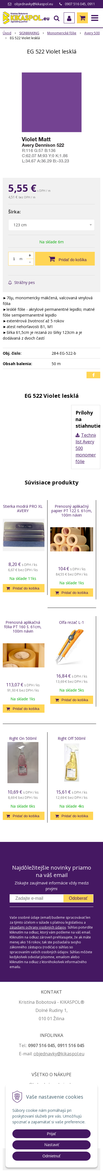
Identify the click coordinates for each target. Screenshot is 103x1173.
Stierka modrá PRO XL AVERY (23, 508)
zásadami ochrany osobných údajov (38, 927)
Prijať (51, 1134)
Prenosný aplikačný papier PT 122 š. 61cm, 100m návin (71, 511)
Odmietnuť (52, 1156)
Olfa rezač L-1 (71, 622)
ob (36, 1054)
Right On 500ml (23, 738)
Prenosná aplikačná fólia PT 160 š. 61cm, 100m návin (22, 627)
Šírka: (14, 212)
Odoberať (78, 898)
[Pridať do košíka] (65, 259)
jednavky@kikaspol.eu (61, 1054)
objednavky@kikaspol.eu (33, 4)
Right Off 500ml (71, 738)
